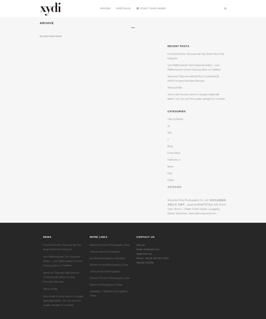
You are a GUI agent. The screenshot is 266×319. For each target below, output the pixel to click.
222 (169, 132)
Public (170, 180)
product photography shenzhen (107, 258)
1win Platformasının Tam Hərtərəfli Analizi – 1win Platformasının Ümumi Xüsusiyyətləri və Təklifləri (62, 261)
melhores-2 (173, 159)
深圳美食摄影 (174, 187)
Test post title (174, 87)
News (170, 166)
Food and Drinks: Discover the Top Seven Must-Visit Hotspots (62, 247)
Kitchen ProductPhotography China (109, 264)
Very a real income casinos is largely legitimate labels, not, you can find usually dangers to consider (63, 300)
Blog (170, 146)
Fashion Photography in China (106, 284)
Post (169, 173)
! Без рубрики (175, 119)
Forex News (173, 153)
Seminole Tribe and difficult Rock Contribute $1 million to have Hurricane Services (61, 277)
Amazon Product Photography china (110, 245)
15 (168, 125)
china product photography (105, 251)
